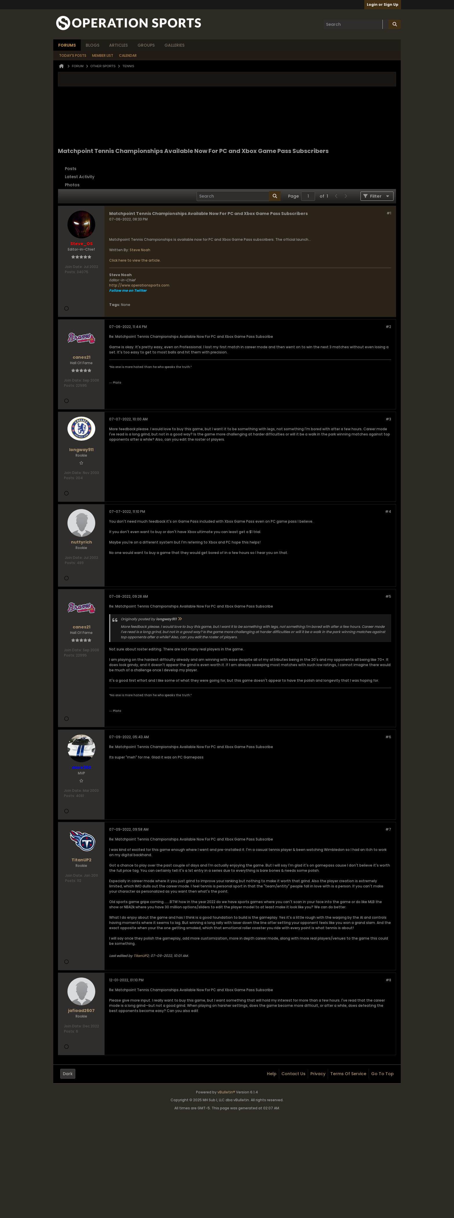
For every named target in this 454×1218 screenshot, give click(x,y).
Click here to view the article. (135, 260)
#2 (388, 326)
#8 (388, 980)
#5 (388, 596)
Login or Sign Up (382, 4)
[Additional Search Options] (385, 24)
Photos (72, 185)
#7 (388, 829)
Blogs (92, 45)
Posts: (70, 271)
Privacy (317, 1074)
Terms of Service (348, 1074)
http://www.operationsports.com (139, 285)
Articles (118, 45)
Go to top (382, 1074)
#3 (388, 419)
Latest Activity (79, 177)
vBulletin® (226, 1092)
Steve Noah (140, 249)
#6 (388, 736)
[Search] (356, 24)
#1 (389, 213)
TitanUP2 (141, 955)
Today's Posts (72, 55)
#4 (388, 511)
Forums (67, 45)
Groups (146, 45)
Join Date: (74, 266)
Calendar (128, 55)
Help (272, 1074)
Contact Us (293, 1074)
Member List (102, 55)
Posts (70, 169)
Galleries (174, 45)
